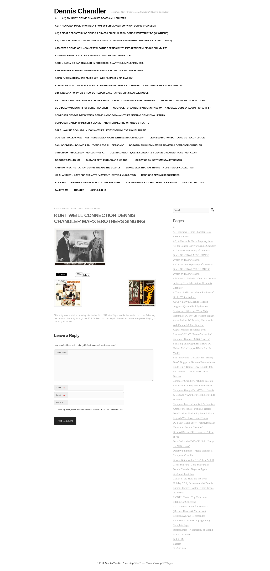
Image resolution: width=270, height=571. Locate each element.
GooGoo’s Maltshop (68, 160)
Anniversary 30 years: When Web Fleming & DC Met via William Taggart (100, 70)
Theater (79, 190)
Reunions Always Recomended (160, 175)
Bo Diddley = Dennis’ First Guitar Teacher (81, 108)
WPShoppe (167, 563)
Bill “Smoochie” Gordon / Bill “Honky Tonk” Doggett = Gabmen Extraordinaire (105, 100)
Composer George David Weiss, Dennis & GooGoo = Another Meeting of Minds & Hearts (110, 115)
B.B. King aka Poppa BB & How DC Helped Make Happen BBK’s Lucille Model (101, 93)
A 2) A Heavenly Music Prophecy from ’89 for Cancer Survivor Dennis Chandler (105, 25)
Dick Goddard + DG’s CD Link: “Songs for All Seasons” (89, 145)
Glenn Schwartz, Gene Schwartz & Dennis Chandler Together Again (153, 152)
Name (60, 388)
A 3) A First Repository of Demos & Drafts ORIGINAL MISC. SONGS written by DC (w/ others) (111, 33)
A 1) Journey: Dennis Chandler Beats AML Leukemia (94, 18)
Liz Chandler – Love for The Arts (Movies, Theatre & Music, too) (95, 175)
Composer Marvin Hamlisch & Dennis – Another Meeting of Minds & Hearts (102, 123)
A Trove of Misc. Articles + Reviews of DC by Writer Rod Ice (93, 55)
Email (60, 395)
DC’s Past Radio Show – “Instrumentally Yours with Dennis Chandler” (99, 137)
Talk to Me (61, 190)
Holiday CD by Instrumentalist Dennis (158, 160)
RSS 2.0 (92, 318)
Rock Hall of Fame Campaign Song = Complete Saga (88, 182)
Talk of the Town (193, 182)
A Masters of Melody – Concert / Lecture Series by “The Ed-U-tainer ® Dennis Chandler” (111, 48)
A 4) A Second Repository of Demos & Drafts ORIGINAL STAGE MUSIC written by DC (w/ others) (113, 40)
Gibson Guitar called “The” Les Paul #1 (79, 152)
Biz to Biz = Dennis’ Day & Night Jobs (183, 100)
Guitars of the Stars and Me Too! (107, 160)
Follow (82, 275)
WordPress (139, 563)
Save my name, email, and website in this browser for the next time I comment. (91, 409)
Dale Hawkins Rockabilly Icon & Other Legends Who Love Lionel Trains (100, 130)
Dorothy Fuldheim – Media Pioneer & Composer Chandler (165, 145)
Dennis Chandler (80, 11)
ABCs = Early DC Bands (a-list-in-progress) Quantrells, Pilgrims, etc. (99, 63)
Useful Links (98, 190)
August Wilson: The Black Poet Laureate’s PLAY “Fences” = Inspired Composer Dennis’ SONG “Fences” (119, 85)
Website (59, 402)
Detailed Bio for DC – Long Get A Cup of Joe (177, 137)
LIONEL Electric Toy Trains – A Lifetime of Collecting (160, 167)
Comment (61, 352)
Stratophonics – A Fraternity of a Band (151, 182)
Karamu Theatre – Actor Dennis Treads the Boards (88, 167)
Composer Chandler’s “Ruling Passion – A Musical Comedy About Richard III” (162, 108)
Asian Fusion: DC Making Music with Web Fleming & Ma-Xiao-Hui (94, 78)
